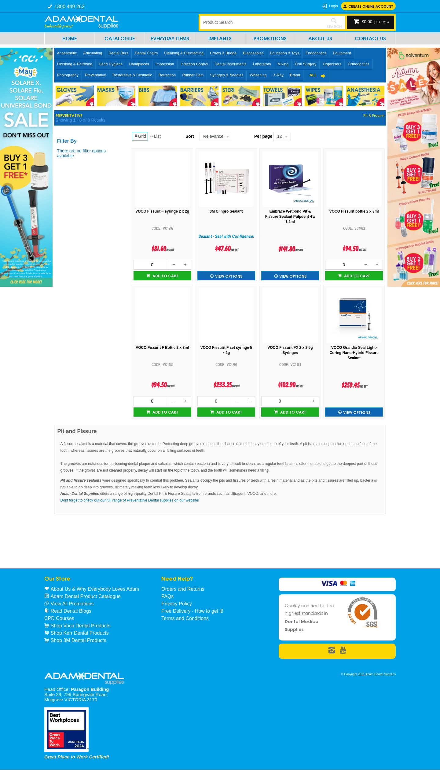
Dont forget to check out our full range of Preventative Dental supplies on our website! (130, 500)
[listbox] (215, 136)
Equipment (342, 53)
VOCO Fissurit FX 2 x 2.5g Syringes (290, 350)
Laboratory (262, 64)
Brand (295, 75)
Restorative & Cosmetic (132, 75)
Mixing (282, 64)
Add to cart (165, 276)
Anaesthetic (67, 53)
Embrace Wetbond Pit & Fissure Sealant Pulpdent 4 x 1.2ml (290, 216)
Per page (263, 136)
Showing (80, 120)
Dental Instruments (230, 64)
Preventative (95, 75)
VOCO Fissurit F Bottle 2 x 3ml (162, 347)
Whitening (258, 75)
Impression (165, 64)
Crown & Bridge (223, 53)
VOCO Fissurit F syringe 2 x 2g (162, 211)
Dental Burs (118, 53)
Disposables (253, 53)
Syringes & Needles (226, 75)
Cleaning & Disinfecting (184, 53)
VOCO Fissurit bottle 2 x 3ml (354, 211)
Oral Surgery (305, 64)
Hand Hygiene (111, 64)
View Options (228, 276)
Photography (68, 75)
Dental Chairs (146, 53)
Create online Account (370, 6)
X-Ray (278, 75)
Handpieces (139, 64)
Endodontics (316, 53)
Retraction (167, 75)
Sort (189, 136)
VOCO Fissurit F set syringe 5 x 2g (226, 350)
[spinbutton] (151, 264)
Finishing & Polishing (75, 64)
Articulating (92, 53)
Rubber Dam (193, 75)
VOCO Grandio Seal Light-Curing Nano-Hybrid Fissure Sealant (354, 352)
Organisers (332, 64)
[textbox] (261, 22)
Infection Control (194, 64)
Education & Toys (284, 53)
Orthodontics (358, 64)
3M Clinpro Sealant (226, 211)
